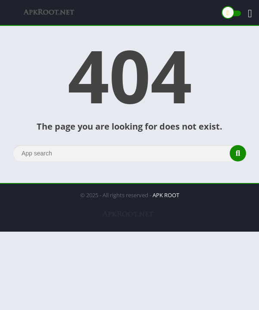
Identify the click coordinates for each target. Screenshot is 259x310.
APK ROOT (166, 195)
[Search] (129, 153)
